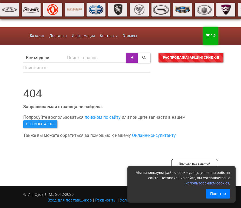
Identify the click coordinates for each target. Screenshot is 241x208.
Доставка (58, 36)
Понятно (218, 194)
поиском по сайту (103, 117)
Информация (83, 36)
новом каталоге (40, 124)
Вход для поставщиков (70, 200)
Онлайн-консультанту (154, 135)
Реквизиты (106, 200)
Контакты (109, 36)
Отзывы (130, 36)
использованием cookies (207, 183)
